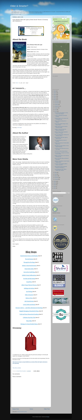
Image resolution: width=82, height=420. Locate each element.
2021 (55, 99)
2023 (55, 96)
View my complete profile (16, 14)
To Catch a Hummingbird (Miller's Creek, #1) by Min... (61, 164)
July (56, 109)
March (56, 175)
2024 (55, 94)
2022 (55, 97)
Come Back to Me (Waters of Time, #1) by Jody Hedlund (61, 113)
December (57, 101)
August (56, 107)
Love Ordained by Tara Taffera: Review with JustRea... (61, 170)
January (56, 179)
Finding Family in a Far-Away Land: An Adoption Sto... (61, 119)
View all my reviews (17, 367)
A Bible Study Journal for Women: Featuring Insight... (61, 127)
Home (31, 409)
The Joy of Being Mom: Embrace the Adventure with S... (62, 135)
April (56, 174)
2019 (55, 183)
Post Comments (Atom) (22, 411)
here (17, 83)
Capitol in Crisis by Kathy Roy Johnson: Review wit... (60, 130)
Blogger (47, 416)
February (57, 177)
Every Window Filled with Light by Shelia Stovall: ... (61, 138)
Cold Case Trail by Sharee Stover (61, 151)
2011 (55, 188)
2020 (55, 181)
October (56, 104)
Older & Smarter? (19, 6)
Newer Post (15, 409)
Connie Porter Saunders (18, 9)
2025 (55, 92)
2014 (55, 186)
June (56, 111)
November (57, 102)
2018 (55, 184)
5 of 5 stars (19, 127)
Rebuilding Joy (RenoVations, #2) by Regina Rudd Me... (62, 146)
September (57, 106)
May (56, 172)
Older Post (47, 409)
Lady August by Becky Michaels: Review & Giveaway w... (61, 167)
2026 (55, 91)
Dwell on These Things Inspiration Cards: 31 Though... (61, 132)
